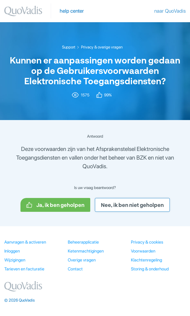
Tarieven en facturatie (24, 269)
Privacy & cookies (147, 242)
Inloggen (12, 251)
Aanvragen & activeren (25, 242)
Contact (75, 269)
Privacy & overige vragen (102, 47)
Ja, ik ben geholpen (55, 205)
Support (68, 47)
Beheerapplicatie (83, 242)
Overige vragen (82, 260)
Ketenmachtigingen (86, 251)
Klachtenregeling (146, 260)
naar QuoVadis (170, 11)
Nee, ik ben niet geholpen (132, 205)
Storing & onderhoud (150, 269)
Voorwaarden (143, 251)
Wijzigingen (14, 260)
